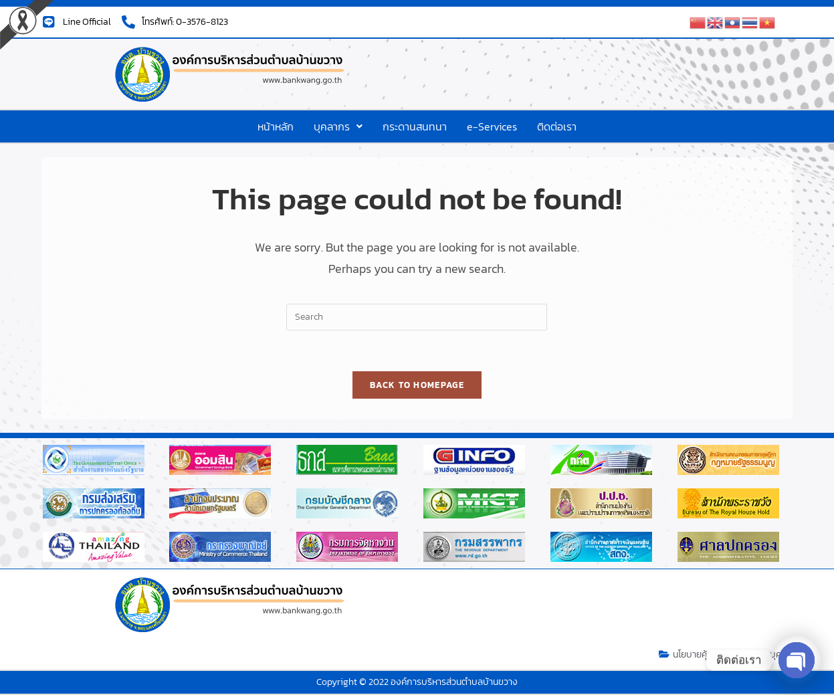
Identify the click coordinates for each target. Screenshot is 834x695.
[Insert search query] (416, 317)
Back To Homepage (417, 385)
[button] (338, 126)
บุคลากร (338, 126)
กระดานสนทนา (415, 126)
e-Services (492, 126)
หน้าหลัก (275, 126)
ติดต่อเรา (557, 126)
